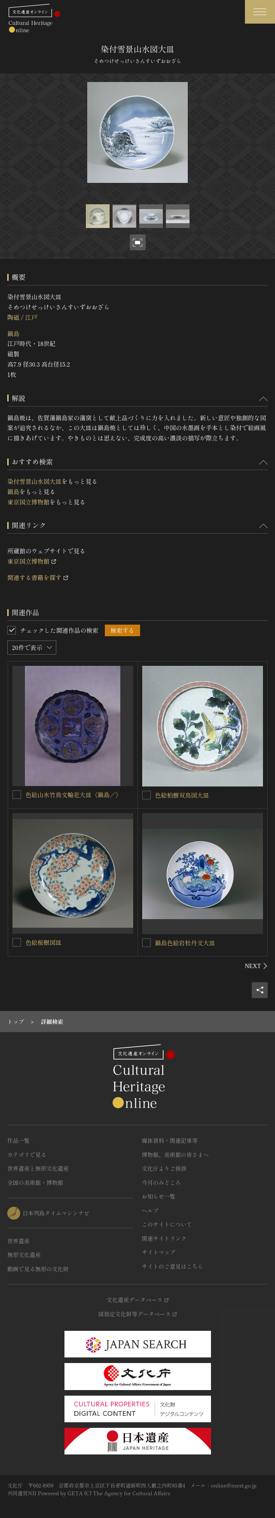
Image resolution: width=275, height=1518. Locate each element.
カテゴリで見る (26, 1155)
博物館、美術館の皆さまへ (175, 1155)
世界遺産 (18, 1241)
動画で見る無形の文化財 (38, 1269)
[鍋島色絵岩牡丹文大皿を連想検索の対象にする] (146, 942)
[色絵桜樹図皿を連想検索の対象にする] (16, 942)
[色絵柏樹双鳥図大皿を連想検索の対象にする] (146, 795)
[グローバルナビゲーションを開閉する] (260, 12)
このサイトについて (167, 1224)
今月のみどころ (161, 1182)
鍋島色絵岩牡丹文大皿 (185, 942)
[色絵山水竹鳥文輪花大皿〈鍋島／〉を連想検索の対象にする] (16, 794)
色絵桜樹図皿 (43, 942)
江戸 (31, 317)
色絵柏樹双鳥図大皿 (182, 795)
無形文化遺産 (24, 1255)
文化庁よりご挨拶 (164, 1168)
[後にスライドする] (256, 966)
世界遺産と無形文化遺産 (38, 1168)
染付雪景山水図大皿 (34, 481)
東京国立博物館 (28, 502)
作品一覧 (18, 1140)
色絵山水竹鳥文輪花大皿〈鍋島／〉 (73, 794)
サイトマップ (158, 1252)
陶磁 (13, 317)
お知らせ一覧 (158, 1196)
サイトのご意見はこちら (172, 1266)
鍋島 (13, 333)
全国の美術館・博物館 (35, 1182)
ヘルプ (150, 1210)
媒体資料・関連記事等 (170, 1140)
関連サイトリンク (164, 1238)
